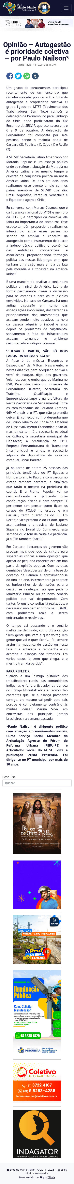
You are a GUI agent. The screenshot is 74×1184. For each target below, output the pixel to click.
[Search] (37, 783)
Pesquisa (9, 777)
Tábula (51, 1177)
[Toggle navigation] (66, 8)
